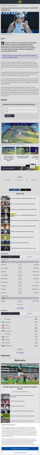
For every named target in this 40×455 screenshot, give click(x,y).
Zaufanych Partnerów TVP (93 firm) (19, 432)
